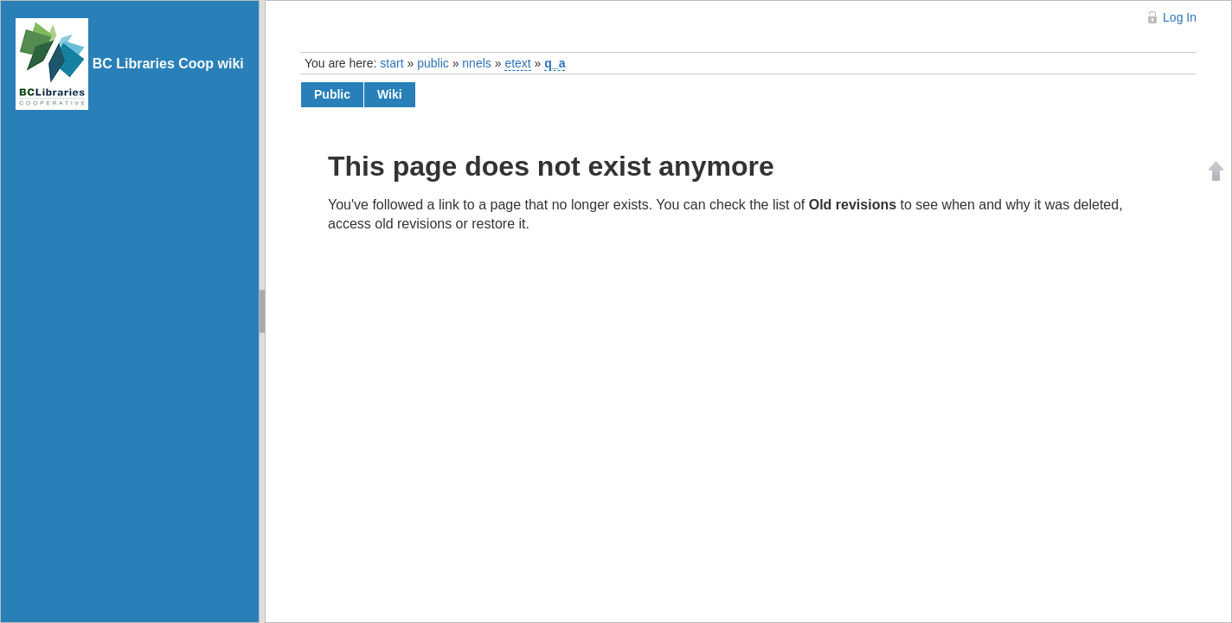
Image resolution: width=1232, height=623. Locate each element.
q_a (554, 63)
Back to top (1216, 170)
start (391, 63)
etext (517, 63)
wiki (389, 94)
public (433, 63)
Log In (1180, 17)
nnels (476, 63)
